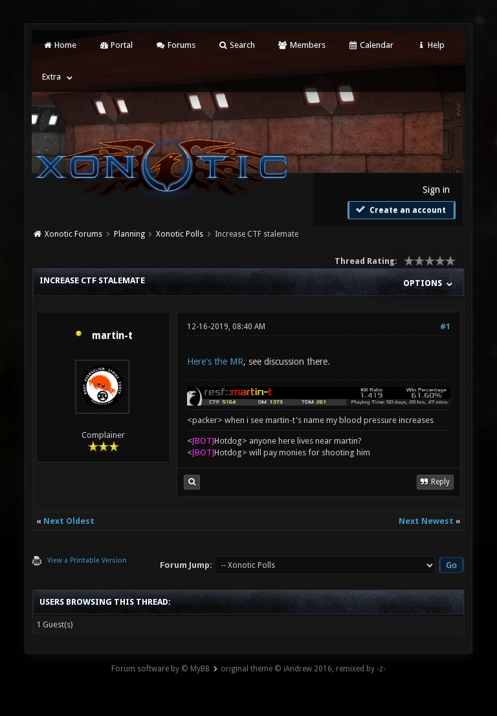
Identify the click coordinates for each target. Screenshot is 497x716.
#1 (445, 326)
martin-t (112, 336)
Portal (116, 45)
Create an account (400, 209)
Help (430, 45)
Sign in (436, 189)
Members (301, 45)
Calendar (370, 45)
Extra (51, 76)
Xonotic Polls (179, 234)
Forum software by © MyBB (160, 668)
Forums (175, 45)
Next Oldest (68, 521)
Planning (129, 234)
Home (59, 45)
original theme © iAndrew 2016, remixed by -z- (303, 668)
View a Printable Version (87, 560)
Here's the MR (215, 361)
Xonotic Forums (73, 234)
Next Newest (426, 521)
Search (236, 45)
